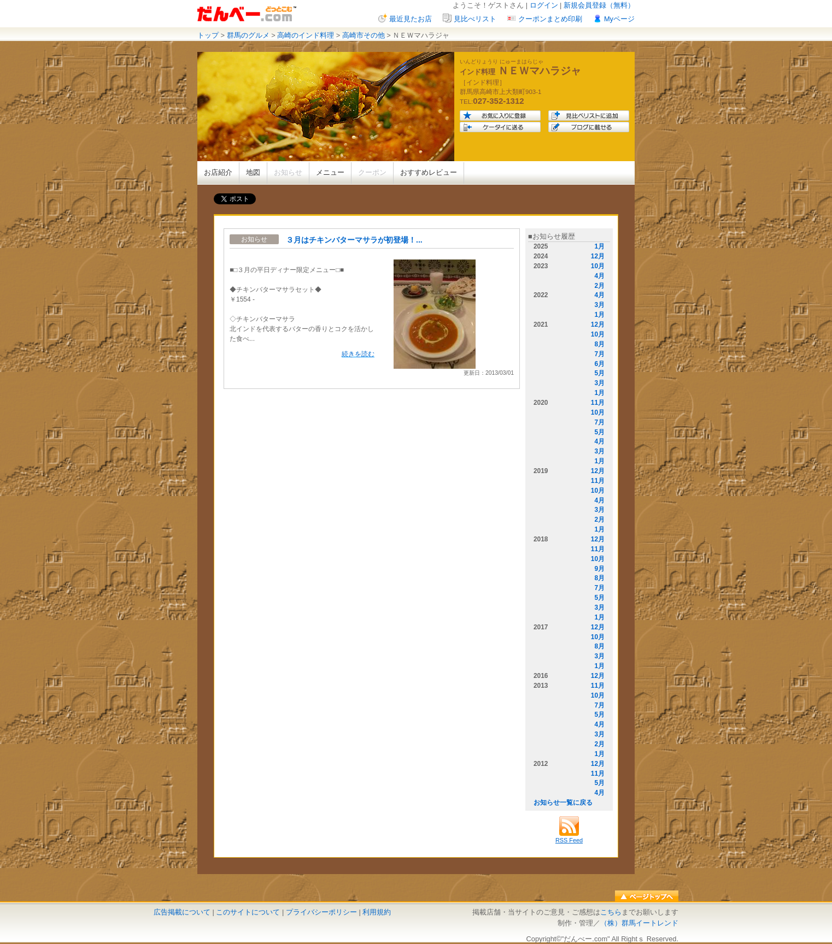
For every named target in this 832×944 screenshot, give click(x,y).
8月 (599, 344)
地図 (253, 172)
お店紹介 (218, 172)
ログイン (544, 5)
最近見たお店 (410, 19)
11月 (598, 402)
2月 (599, 286)
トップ (208, 35)
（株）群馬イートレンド (639, 923)
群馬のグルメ (248, 35)
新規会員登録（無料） (599, 5)
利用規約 (376, 912)
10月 (598, 266)
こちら (611, 912)
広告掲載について (182, 912)
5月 (599, 373)
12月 (598, 256)
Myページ (619, 19)
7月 (599, 354)
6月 (599, 364)
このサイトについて (248, 912)
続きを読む (358, 354)
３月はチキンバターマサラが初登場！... (354, 239)
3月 (599, 305)
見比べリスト (475, 19)
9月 (599, 569)
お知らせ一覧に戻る (563, 802)
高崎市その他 (363, 35)
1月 (599, 246)
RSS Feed (569, 836)
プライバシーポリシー (321, 912)
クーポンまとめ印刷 (550, 19)
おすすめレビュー (428, 172)
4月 (599, 276)
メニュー (330, 172)
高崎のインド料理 (305, 35)
